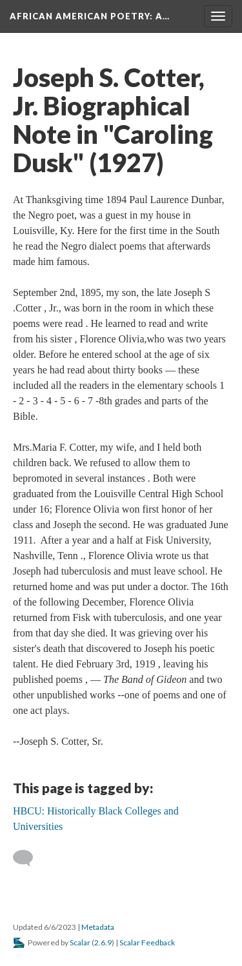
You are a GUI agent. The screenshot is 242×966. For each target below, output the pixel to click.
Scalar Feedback (147, 942)
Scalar (80, 942)
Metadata (97, 927)
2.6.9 (103, 942)
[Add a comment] (29, 858)
